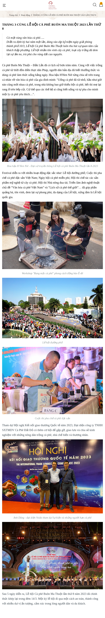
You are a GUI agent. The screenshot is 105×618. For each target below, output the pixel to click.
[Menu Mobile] (4, 5)
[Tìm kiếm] (94, 6)
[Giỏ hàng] (101, 6)
